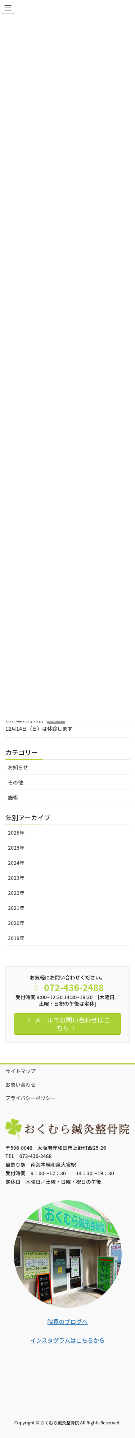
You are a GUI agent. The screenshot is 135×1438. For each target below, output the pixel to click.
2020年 (16, 922)
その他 (15, 782)
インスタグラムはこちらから (67, 1340)
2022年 (16, 892)
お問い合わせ (20, 1084)
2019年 (16, 937)
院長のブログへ (67, 1321)
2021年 (16, 907)
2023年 (16, 877)
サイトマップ (20, 1070)
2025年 (16, 847)
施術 (13, 797)
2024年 (16, 862)
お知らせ (18, 767)
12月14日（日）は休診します (38, 728)
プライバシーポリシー (30, 1097)
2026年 (16, 832)
